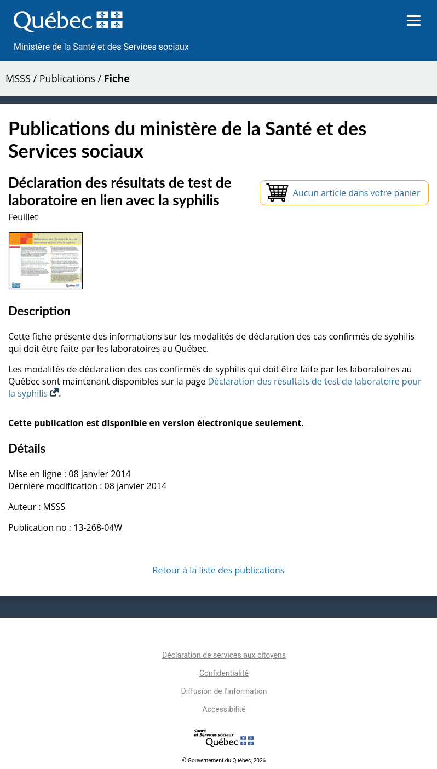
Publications (67, 78)
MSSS (18, 78)
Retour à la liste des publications (219, 570)
